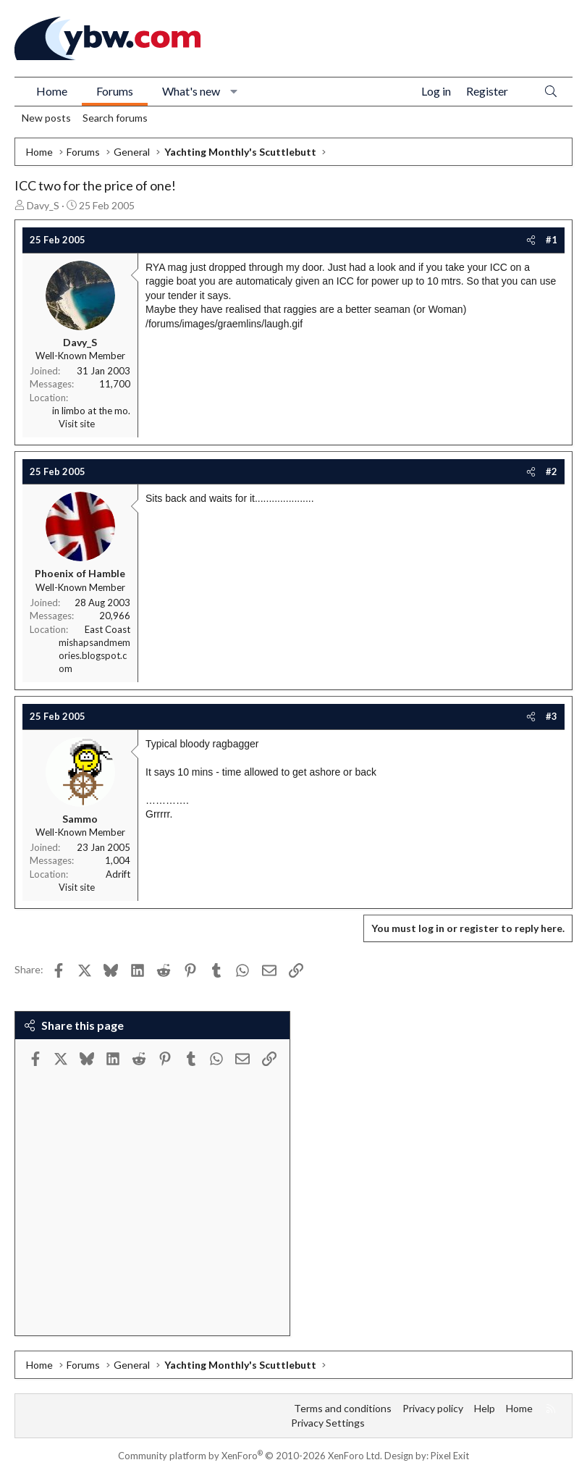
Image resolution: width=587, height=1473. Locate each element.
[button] (234, 91)
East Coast (107, 629)
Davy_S (43, 205)
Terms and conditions (343, 1408)
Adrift (118, 874)
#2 (551, 471)
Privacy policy (432, 1408)
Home (51, 91)
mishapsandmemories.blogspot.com (94, 655)
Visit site (77, 423)
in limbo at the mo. (91, 410)
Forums (114, 91)
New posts (46, 118)
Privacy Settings (328, 1423)
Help (484, 1408)
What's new (191, 91)
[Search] (550, 91)
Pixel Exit (450, 1455)
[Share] (531, 239)
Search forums (115, 118)
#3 (551, 716)
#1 (551, 240)
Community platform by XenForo (250, 1455)
